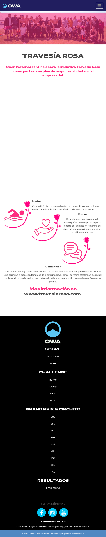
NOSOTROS (53, 356)
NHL (53, 444)
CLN (53, 464)
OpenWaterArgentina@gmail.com (57, 526)
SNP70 (53, 386)
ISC (53, 458)
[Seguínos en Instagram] (52, 512)
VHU (53, 451)
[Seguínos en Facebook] (41, 512)
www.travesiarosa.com (52, 294)
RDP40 (52, 379)
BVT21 (53, 400)
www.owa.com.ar (81, 526)
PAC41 (53, 393)
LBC (53, 430)
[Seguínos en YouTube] (63, 512)
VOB (53, 416)
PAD (53, 471)
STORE (53, 363)
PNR (53, 437)
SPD (53, 423)
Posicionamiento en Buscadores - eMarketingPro (42, 533)
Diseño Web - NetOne (74, 533)
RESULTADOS (53, 488)
